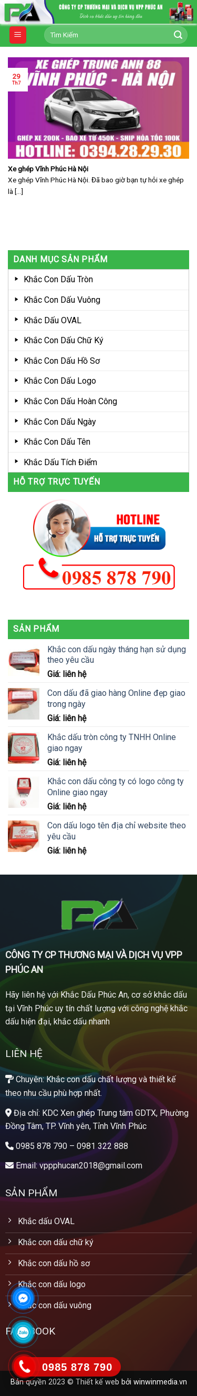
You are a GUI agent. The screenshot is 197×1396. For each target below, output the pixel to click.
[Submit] (178, 35)
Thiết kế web (97, 1382)
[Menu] (18, 35)
